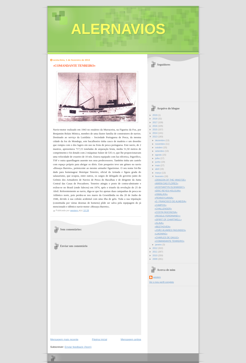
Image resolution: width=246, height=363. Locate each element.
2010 (155, 255)
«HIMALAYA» (161, 194)
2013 (155, 136)
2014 (155, 133)
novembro (160, 144)
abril (157, 169)
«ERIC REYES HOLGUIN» (168, 190)
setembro (160, 151)
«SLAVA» (159, 223)
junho (158, 162)
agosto (158, 155)
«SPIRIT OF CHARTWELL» (168, 219)
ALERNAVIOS (118, 29)
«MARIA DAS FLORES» (166, 183)
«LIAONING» (161, 234)
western (157, 277)
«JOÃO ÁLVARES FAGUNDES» (170, 230)
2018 (155, 118)
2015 (155, 129)
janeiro (158, 244)
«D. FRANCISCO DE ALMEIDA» (170, 201)
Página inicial (99, 339)
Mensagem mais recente (64, 339)
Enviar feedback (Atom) (78, 346)
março (158, 173)
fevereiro (159, 176)
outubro (159, 147)
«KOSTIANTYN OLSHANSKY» (170, 187)
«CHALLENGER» (163, 208)
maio (158, 165)
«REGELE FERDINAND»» (167, 216)
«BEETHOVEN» (162, 226)
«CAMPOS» (160, 205)
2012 (155, 248)
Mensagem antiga (131, 339)
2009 (155, 259)
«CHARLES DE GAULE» (167, 237)
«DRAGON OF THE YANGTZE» (170, 180)
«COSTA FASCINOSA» (166, 212)
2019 (155, 115)
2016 (155, 126)
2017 (155, 122)
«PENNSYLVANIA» (164, 198)
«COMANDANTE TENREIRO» (169, 241)
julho (157, 158)
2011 (155, 251)
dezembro (160, 140)
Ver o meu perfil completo (161, 282)
